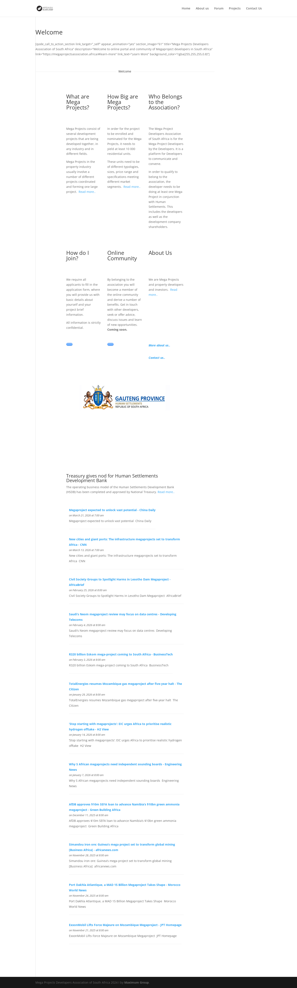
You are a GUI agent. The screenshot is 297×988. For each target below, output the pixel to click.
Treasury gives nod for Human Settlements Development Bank (112, 477)
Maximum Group (136, 982)
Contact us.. (157, 358)
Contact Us (254, 8)
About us (202, 8)
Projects (235, 8)
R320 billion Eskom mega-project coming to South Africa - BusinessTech (121, 654)
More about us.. (159, 345)
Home (186, 8)
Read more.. (87, 192)
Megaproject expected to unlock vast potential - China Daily (112, 510)
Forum (218, 8)
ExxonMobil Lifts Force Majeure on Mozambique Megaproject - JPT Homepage (125, 925)
